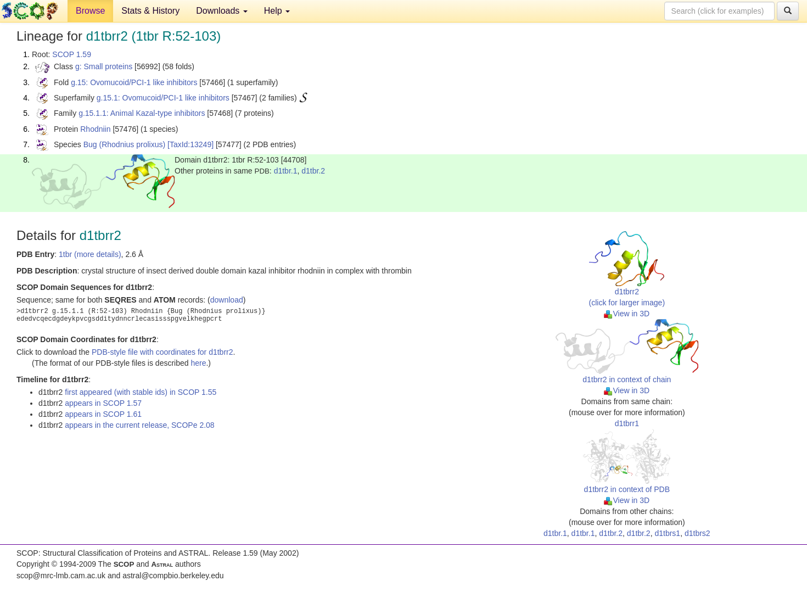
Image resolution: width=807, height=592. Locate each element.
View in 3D (626, 313)
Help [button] (277, 10)
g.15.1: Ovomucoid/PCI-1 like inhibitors (163, 97)
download (226, 299)
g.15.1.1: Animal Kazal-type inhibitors (142, 113)
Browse (90, 10)
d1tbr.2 (313, 170)
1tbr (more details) (90, 254)
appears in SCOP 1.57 (103, 403)
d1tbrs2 (697, 533)
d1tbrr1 (627, 423)
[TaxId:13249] (190, 144)
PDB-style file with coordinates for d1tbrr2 (162, 352)
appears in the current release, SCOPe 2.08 (139, 425)
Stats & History (150, 10)
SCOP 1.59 (71, 54)
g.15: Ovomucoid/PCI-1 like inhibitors (134, 82)
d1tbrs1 (667, 533)
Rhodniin (95, 129)
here (198, 363)
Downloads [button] (222, 10)
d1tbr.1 (286, 170)
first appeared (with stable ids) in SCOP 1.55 (140, 392)
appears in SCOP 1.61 (103, 414)
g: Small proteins (103, 66)
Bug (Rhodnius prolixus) (124, 144)
